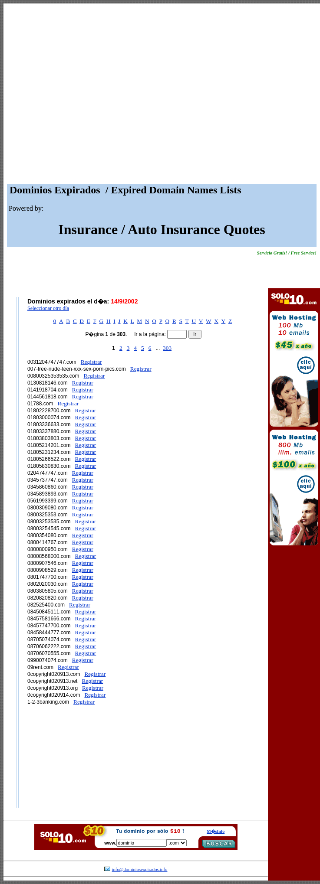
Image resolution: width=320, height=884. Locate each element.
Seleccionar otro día (48, 308)
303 (167, 348)
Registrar (91, 362)
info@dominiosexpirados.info (140, 869)
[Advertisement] (81, 96)
